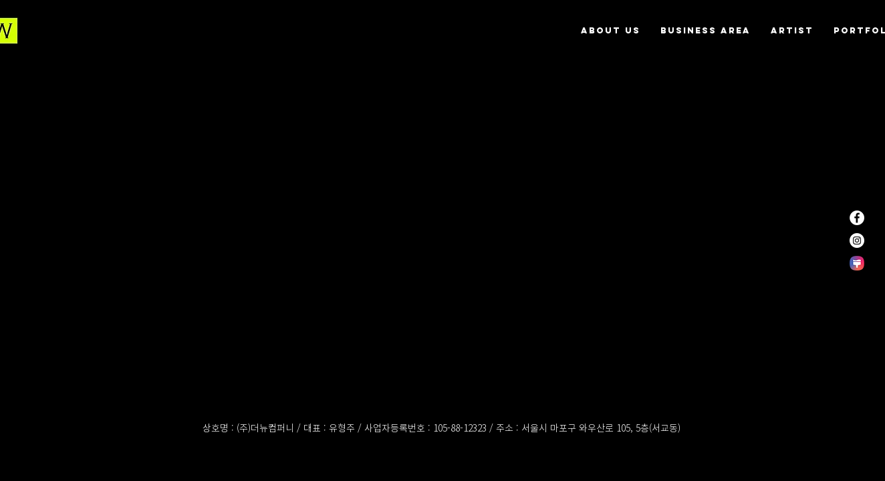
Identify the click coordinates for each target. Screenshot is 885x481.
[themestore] (857, 263)
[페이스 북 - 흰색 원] (857, 217)
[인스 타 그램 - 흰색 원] (857, 240)
